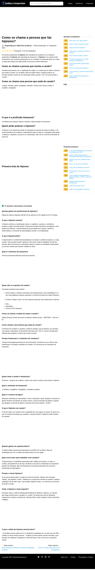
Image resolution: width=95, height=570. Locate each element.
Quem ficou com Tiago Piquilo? (78, 40)
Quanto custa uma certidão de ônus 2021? (79, 160)
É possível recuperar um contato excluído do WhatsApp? (79, 59)
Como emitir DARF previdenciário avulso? (79, 64)
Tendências (79, 3)
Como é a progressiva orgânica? (79, 68)
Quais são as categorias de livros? (79, 167)
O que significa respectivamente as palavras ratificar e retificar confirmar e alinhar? (80, 177)
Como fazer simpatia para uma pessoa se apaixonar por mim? (80, 151)
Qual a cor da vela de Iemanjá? (78, 164)
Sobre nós (64, 557)
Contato (73, 557)
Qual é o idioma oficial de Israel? (79, 44)
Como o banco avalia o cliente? (78, 55)
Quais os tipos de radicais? (77, 47)
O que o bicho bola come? (77, 186)
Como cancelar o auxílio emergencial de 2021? (81, 72)
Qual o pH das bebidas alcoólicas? (79, 189)
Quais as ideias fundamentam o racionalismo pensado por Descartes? (80, 155)
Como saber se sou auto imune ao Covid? (79, 171)
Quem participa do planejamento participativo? (79, 76)
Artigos (70, 3)
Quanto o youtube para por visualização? (77, 182)
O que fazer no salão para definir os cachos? (80, 51)
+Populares (89, 3)
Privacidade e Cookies (85, 557)
